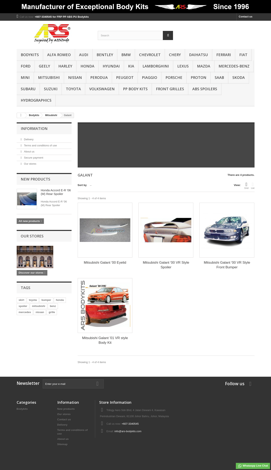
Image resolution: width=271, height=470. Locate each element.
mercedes (25, 312)
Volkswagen (102, 88)
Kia (131, 66)
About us (28, 151)
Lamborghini (156, 66)
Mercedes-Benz (234, 66)
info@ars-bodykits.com (127, 431)
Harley (65, 66)
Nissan (75, 77)
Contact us (245, 16)
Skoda (238, 77)
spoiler (23, 306)
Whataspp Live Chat (253, 466)
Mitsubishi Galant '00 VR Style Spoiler (166, 265)
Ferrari (223, 54)
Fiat (243, 54)
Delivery (28, 139)
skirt (21, 299)
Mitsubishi (49, 77)
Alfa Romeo (59, 54)
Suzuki (51, 88)
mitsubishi (38, 306)
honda (60, 299)
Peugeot (125, 77)
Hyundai (111, 66)
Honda (87, 66)
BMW (126, 54)
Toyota (73, 88)
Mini (25, 77)
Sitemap (62, 444)
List (252, 185)
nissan (40, 312)
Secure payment (33, 157)
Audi (83, 54)
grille (52, 312)
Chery (175, 54)
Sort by (82, 185)
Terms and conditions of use (40, 145)
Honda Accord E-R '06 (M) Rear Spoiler (56, 192)
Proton (198, 77)
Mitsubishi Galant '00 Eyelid (105, 262)
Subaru (28, 88)
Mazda (203, 66)
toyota (33, 299)
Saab (219, 77)
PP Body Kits (135, 88)
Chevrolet (150, 54)
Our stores (29, 163)
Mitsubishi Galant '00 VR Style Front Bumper (227, 265)
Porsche (173, 77)
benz (53, 306)
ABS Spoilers (204, 88)
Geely (44, 66)
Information (34, 128)
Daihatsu (198, 54)
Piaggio (149, 77)
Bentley (105, 54)
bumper (46, 299)
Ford (25, 66)
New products (35, 179)
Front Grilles (170, 88)
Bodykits (30, 54)
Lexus (183, 66)
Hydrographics (36, 100)
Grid (246, 185)
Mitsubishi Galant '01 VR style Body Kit (105, 340)
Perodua (99, 77)
